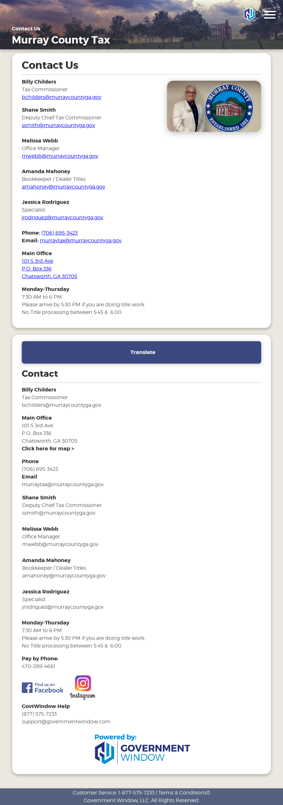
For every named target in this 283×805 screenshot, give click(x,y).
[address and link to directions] (48, 449)
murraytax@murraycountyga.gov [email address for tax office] (80, 240)
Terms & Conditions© (184, 793)
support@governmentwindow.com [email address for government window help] (66, 722)
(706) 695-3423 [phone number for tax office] (59, 233)
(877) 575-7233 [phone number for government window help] (39, 714)
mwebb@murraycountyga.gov (60, 156)
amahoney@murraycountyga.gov (63, 187)
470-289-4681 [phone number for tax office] (38, 666)
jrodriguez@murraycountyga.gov (62, 217)
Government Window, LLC (116, 800)
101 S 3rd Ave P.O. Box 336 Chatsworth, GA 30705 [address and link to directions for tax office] (49, 268)
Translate (142, 352)
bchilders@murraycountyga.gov (61, 97)
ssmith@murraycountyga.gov (58, 125)
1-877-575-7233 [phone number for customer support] (136, 793)
